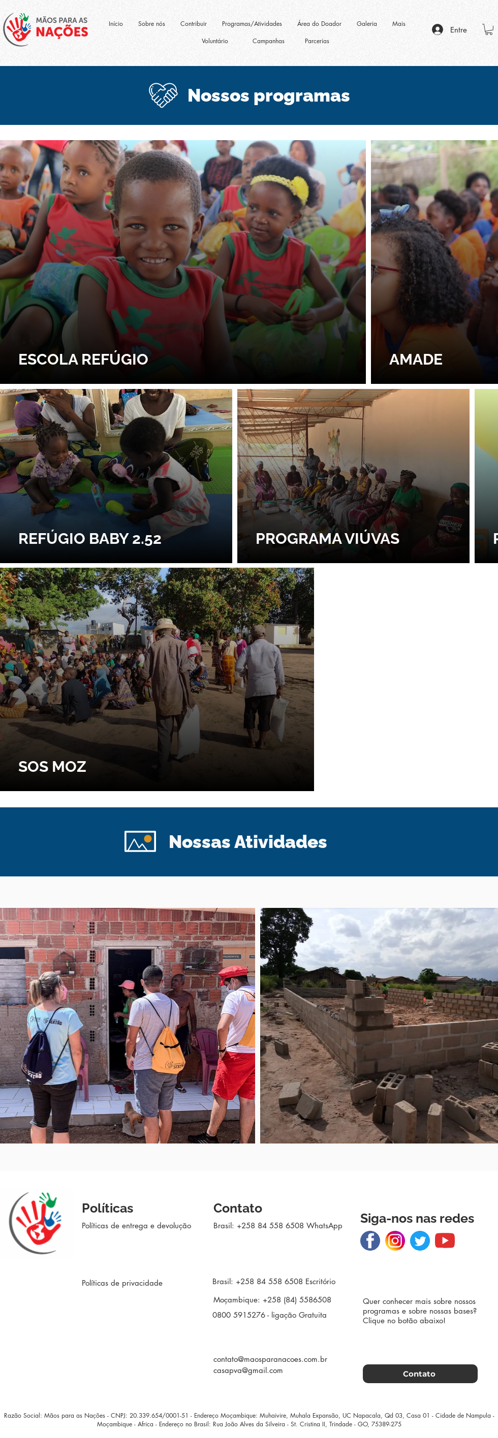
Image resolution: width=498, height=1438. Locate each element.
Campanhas (269, 41)
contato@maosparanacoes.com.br (270, 1359)
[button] (488, 29)
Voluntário (215, 41)
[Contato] (420, 1373)
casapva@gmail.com (248, 1370)
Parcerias (317, 41)
